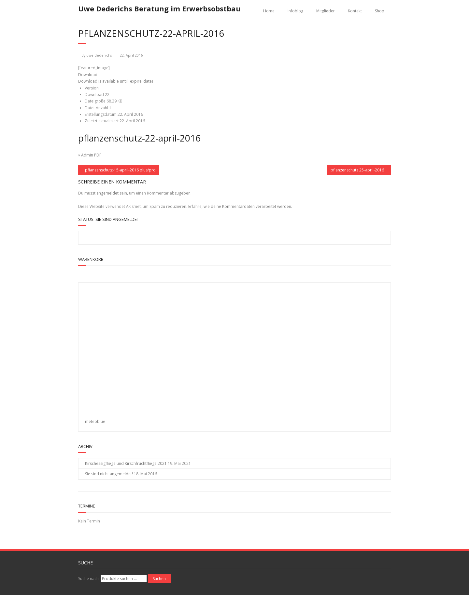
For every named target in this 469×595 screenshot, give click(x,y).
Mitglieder (325, 11)
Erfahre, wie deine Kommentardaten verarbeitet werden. (240, 206)
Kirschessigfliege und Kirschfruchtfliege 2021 (126, 463)
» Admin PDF (89, 155)
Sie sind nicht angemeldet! (109, 474)
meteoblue (95, 421)
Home (269, 11)
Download (87, 74)
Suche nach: (89, 578)
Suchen (159, 578)
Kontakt (355, 11)
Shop (379, 11)
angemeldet (107, 193)
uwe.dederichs (99, 55)
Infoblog (295, 11)
